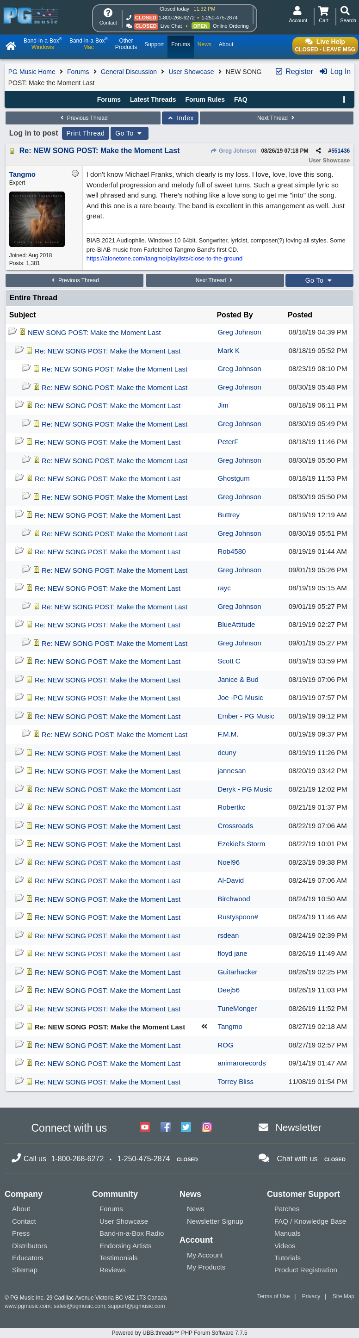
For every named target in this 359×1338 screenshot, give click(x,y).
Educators (27, 1258)
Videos (285, 1246)
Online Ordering (231, 26)
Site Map (343, 1296)
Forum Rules (205, 99)
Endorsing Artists (125, 1246)
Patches (286, 1209)
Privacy (311, 1296)
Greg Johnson (233, 151)
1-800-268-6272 (177, 17)
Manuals (287, 1233)
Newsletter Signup (215, 1221)
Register (293, 71)
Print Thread (86, 133)
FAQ (241, 99)
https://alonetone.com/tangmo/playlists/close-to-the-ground (164, 258)
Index (180, 118)
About (21, 1209)
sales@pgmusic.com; (81, 1306)
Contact (24, 1221)
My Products (206, 1267)
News (195, 1209)
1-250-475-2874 (219, 17)
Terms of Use (273, 1296)
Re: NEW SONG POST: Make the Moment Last (99, 151)
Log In (335, 71)
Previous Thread (82, 118)
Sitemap (24, 1270)
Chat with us (297, 1159)
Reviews (112, 1270)
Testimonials (118, 1258)
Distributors (29, 1246)
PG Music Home (32, 71)
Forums (78, 71)
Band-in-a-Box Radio (131, 1233)
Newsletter (299, 1127)
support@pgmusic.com (136, 1306)
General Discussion (129, 71)
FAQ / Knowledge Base (310, 1221)
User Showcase (191, 71)
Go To (129, 133)
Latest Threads (153, 99)
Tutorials (287, 1258)
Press (21, 1233)
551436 (340, 151)
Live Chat (171, 26)
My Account (205, 1255)
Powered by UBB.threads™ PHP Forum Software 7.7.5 (179, 1333)
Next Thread (276, 118)
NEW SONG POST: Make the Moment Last (94, 332)
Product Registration (305, 1270)
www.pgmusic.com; (28, 1306)
